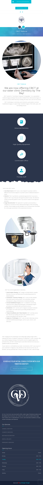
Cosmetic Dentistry (7, 432)
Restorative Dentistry (8, 435)
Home (13, 33)
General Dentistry (7, 428)
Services (19, 33)
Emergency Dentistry (8, 442)
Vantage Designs (25, 483)
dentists (23, 416)
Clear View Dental (7, 414)
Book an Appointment (20, 1)
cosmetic (21, 417)
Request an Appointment (20, 368)
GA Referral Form (22, 8)
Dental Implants (6, 439)
